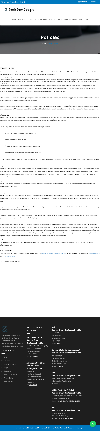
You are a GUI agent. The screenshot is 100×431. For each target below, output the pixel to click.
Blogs (74, 20)
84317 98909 (33, 385)
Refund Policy (8, 381)
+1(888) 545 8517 (68, 418)
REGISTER (82, 2)
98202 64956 (58, 366)
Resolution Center (63, 20)
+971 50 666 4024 (59, 401)
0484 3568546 (33, 356)
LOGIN (93, 2)
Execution (33, 20)
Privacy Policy (8, 378)
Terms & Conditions (10, 374)
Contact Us (83, 20)
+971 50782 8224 (74, 401)
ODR (25, 20)
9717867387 (58, 343)
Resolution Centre (10, 364)
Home (14, 20)
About (20, 20)
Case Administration (46, 20)
